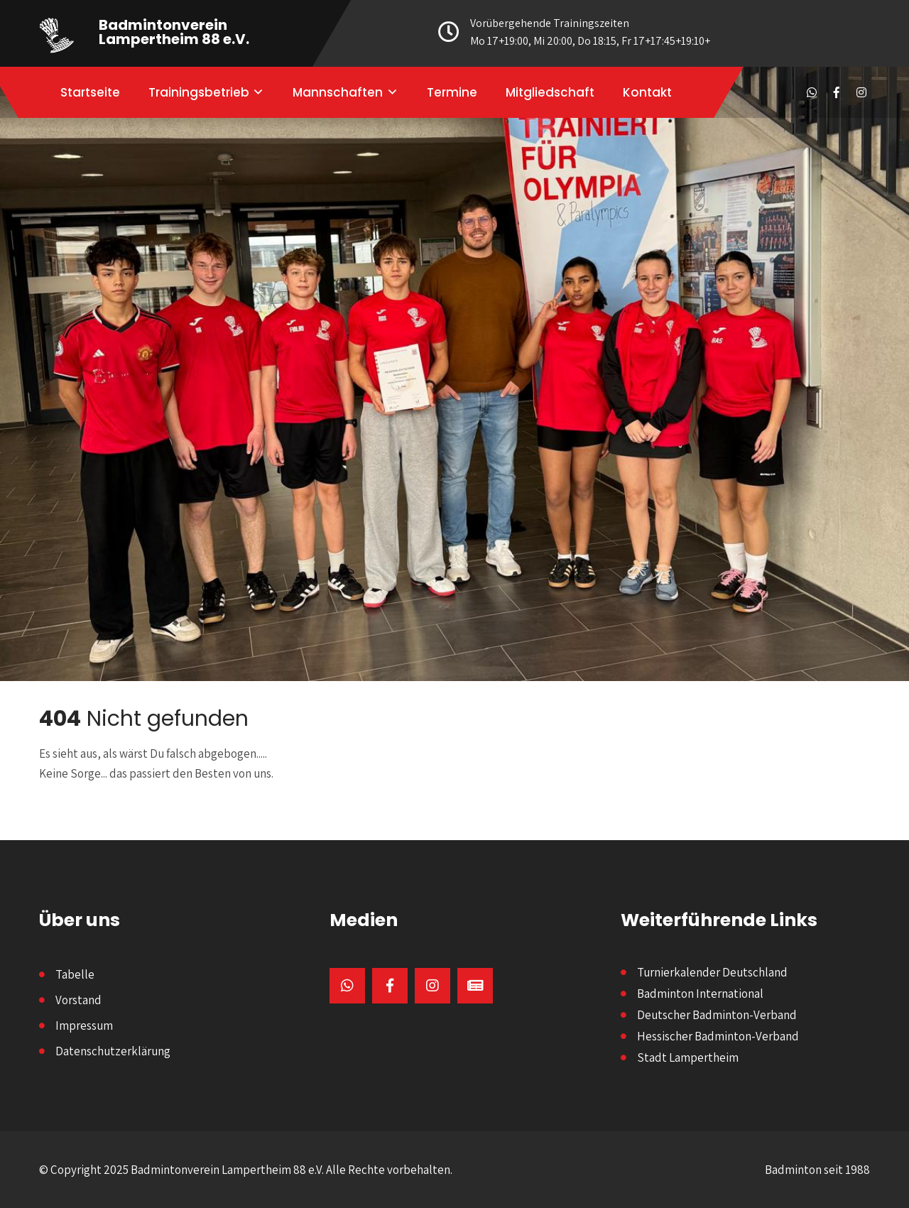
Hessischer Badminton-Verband (718, 1036)
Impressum (84, 1025)
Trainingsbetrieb (198, 92)
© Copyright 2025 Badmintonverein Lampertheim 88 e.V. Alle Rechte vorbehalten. (245, 1169)
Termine (452, 92)
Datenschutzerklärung (112, 1051)
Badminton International (700, 993)
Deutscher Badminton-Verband (717, 1015)
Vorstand (78, 1000)
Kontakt (647, 92)
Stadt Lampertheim (688, 1057)
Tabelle (74, 974)
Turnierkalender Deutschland (712, 972)
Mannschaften (338, 92)
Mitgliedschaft (550, 92)
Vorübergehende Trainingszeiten (578, 33)
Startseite (90, 92)
